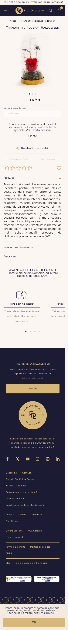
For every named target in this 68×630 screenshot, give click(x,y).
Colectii (10, 515)
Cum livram (47, 159)
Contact (26, 473)
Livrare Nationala (15, 537)
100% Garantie (35, 531)
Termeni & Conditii (16, 547)
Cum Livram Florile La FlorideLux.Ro (25, 505)
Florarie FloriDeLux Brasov (20, 479)
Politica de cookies (40, 547)
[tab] (25, 331)
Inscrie (33, 388)
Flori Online (12, 521)
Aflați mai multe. (44, 613)
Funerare (37, 515)
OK (34, 622)
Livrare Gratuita (14, 531)
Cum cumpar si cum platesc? (22, 492)
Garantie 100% (19, 159)
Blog (8, 563)
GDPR (9, 554)
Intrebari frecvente (16, 486)
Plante (32, 136)
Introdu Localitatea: (15, 108)
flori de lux (29, 10)
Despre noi (12, 473)
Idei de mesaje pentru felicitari (32, 563)
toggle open (5, 10)
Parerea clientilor (15, 499)
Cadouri (23, 515)
